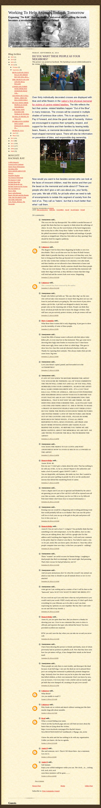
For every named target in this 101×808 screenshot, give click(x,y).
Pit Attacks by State (14, 180)
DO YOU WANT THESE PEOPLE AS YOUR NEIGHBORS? (20, 105)
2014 (12, 65)
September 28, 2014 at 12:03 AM (50, 521)
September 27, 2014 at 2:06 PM (49, 315)
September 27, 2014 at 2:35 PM (49, 329)
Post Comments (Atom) (51, 791)
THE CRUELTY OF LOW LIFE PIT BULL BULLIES (20, 82)
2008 (12, 151)
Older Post (89, 786)
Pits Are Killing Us (14, 188)
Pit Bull (83, 210)
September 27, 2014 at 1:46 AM (50, 242)
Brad (43, 718)
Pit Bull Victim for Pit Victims (17, 186)
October (15, 67)
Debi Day (52, 210)
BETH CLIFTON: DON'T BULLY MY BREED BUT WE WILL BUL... (20, 75)
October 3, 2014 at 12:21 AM (49, 699)
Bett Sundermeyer (42, 210)
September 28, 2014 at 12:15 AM (50, 565)
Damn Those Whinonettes (16, 166)
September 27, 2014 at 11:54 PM (50, 483)
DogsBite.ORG (13, 169)
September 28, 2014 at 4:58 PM (49, 658)
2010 (12, 146)
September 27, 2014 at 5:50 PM (49, 356)
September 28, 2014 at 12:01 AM (50, 502)
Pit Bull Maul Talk (14, 182)
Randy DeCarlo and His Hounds (18, 195)
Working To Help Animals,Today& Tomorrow (46, 12)
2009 (12, 148)
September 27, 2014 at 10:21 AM (50, 288)
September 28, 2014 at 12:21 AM (50, 639)
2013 (12, 138)
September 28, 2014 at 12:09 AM (50, 548)
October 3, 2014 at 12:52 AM (49, 743)
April (14, 133)
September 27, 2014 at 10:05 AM (50, 277)
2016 (12, 59)
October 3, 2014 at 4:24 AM (48, 776)
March (15, 135)
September (16, 70)
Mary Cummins (47, 321)
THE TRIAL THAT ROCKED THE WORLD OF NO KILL (20, 112)
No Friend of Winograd (15, 177)
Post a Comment (39, 781)
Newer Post (36, 786)
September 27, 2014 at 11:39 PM (50, 370)
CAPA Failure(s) (13, 162)
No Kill (67, 210)
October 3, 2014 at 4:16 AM (48, 757)
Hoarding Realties (14, 175)
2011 (12, 143)
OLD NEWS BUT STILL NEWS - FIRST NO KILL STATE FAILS (20, 98)
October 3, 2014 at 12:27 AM (49, 713)
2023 (12, 57)
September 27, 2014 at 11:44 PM (50, 439)
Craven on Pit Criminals (15, 164)
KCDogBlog (60, 210)
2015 (12, 62)
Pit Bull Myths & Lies (15, 184)
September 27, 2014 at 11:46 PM (50, 455)
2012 (12, 141)
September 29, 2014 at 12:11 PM (50, 685)
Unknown (45, 247)
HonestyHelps (46, 460)
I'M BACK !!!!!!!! (18, 130)
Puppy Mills (12, 191)
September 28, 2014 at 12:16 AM (50, 581)
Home (63, 786)
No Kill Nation (75, 210)
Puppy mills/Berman (14, 193)
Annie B (44, 748)
